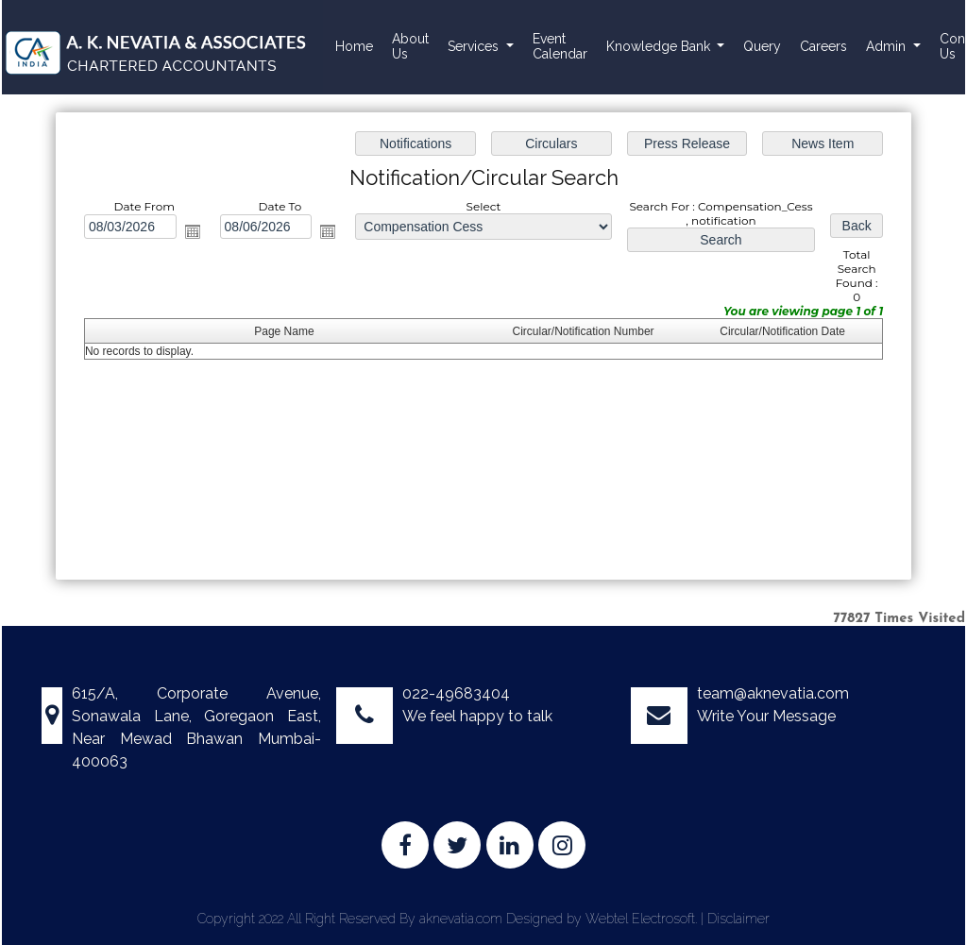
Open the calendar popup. (193, 232)
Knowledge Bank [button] (660, 46)
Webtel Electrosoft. (641, 918)
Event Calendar (560, 46)
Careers (823, 46)
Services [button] (475, 46)
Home (354, 46)
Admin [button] (887, 46)
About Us (410, 46)
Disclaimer (738, 918)
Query (762, 46)
